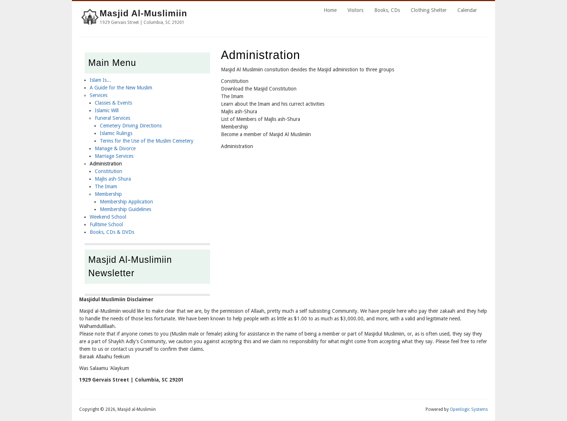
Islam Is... (100, 80)
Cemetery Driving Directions (131, 126)
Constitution (108, 171)
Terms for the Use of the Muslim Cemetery (146, 141)
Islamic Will (107, 110)
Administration (106, 164)
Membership (108, 194)
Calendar (467, 10)
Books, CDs (387, 10)
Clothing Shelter (429, 10)
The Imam (106, 186)
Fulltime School (106, 224)
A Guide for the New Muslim (121, 87)
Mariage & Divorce (115, 148)
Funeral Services (112, 118)
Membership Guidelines (125, 209)
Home (330, 10)
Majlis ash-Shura (113, 179)
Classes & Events (113, 103)
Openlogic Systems (469, 409)
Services (98, 95)
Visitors (355, 10)
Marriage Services (114, 156)
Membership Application (126, 202)
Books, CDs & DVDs (112, 232)
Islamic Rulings (116, 133)
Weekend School (108, 217)
